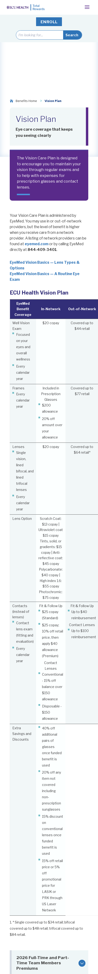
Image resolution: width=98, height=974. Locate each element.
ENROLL (49, 21)
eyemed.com (36, 244)
